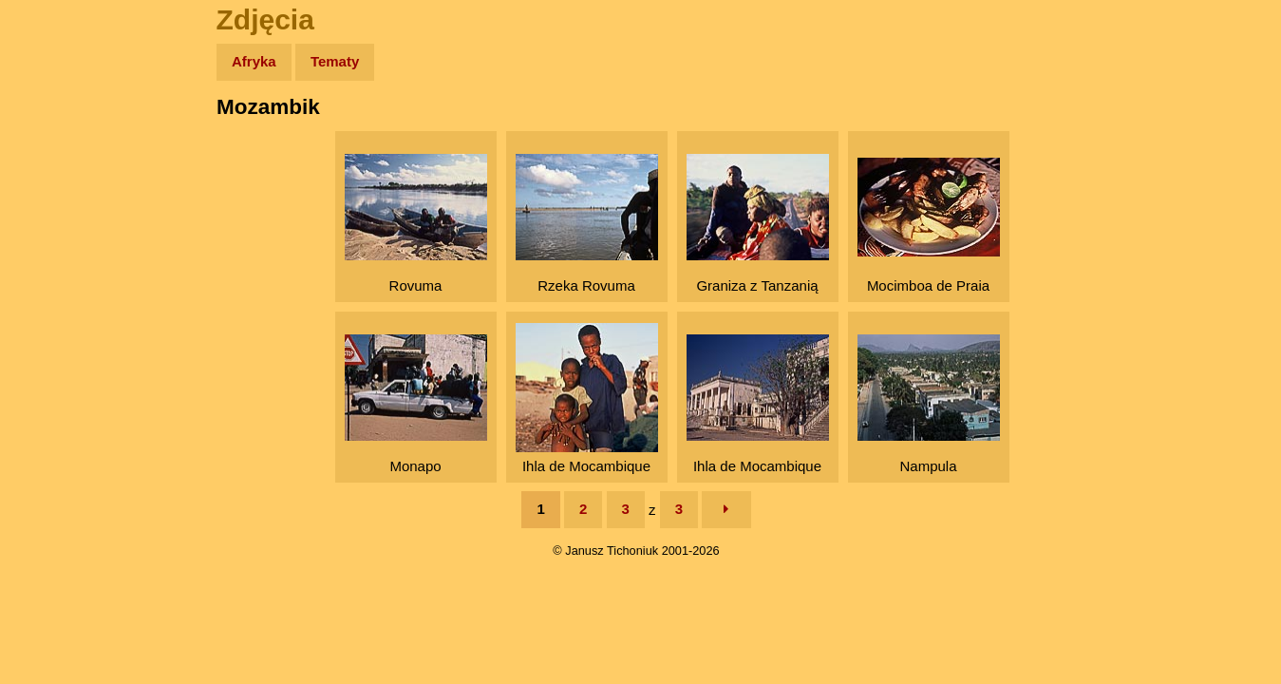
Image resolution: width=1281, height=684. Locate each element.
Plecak (54, 319)
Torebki (57, 392)
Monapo (416, 404)
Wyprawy (63, 135)
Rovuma (416, 224)
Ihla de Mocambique (587, 398)
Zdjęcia (56, 172)
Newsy (54, 208)
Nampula (928, 404)
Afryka (254, 61)
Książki (56, 246)
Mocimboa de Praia (928, 226)
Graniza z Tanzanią (758, 224)
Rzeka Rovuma (587, 224)
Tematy (335, 61)
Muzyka (57, 282)
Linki (48, 355)
